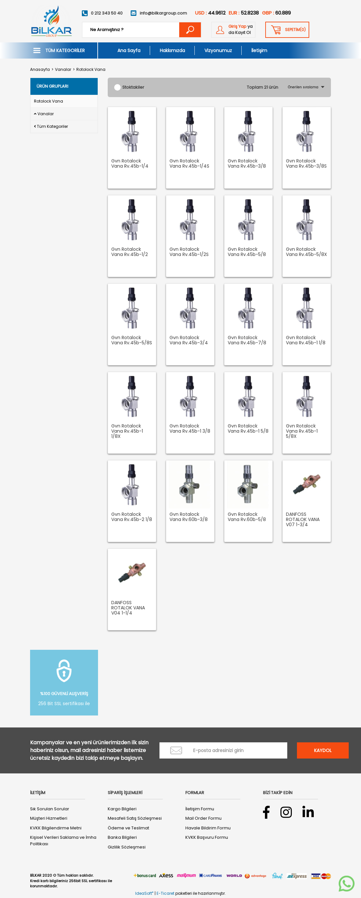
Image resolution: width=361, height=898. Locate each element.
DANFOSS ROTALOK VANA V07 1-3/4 (303, 520)
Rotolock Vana (90, 69)
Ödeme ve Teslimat (128, 828)
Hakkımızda (172, 50)
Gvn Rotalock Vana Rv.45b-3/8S (306, 163)
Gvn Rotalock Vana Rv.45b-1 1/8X (127, 431)
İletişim (259, 50)
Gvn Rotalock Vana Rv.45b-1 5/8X (302, 431)
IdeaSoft (144, 893)
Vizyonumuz (218, 50)
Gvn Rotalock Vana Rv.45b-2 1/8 (131, 517)
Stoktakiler (133, 87)
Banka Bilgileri (122, 837)
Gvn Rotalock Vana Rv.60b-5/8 (247, 517)
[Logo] (51, 21)
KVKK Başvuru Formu (206, 837)
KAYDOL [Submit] (323, 750)
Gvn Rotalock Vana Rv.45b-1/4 (129, 163)
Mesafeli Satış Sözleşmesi (135, 818)
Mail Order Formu (203, 818)
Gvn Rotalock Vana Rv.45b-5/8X (306, 252)
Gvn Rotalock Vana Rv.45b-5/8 (247, 252)
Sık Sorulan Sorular (49, 809)
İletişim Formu (199, 809)
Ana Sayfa (128, 50)
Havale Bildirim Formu (208, 828)
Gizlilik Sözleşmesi (127, 847)
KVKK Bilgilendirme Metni (56, 828)
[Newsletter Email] (223, 750)
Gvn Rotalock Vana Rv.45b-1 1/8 (305, 340)
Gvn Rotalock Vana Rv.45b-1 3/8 (190, 428)
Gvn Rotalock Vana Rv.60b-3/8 (189, 517)
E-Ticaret (165, 893)
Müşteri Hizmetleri (48, 818)
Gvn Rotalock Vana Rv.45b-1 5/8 (248, 428)
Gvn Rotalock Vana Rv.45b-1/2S (189, 252)
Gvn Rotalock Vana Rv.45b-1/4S (189, 163)
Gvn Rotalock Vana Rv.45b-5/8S (131, 340)
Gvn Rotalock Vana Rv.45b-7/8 (247, 340)
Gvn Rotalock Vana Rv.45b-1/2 (129, 252)
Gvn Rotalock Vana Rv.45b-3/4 (189, 340)
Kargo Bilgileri (122, 809)
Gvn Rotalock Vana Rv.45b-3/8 (247, 163)
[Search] (142, 30)
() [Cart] (295, 30)
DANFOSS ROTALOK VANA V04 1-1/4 (128, 608)
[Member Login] (233, 30)
